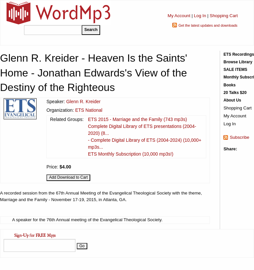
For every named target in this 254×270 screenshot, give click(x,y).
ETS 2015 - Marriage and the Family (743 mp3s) (137, 119)
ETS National (88, 110)
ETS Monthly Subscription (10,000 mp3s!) (130, 154)
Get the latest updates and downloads (208, 25)
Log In (200, 15)
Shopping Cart (224, 15)
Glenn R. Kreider (83, 101)
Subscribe (239, 137)
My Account (179, 15)
